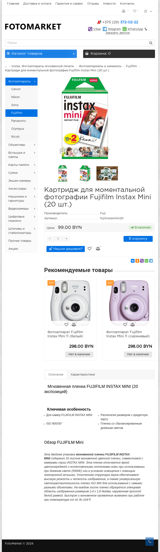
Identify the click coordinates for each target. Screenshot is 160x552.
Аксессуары (17, 189)
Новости (109, 4)
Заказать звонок (117, 33)
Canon (16, 89)
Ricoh (15, 137)
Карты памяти (18, 165)
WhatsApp (135, 29)
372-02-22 (120, 22)
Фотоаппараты (19, 81)
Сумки (13, 173)
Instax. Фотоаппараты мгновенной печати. (42, 66)
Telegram (114, 29)
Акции (13, 249)
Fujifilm (131, 66)
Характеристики (83, 374)
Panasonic (18, 121)
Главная (13, 4)
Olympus (17, 129)
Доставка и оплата (37, 4)
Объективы (16, 145)
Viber (97, 29)
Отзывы (93, 4)
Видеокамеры (18, 209)
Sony (15, 105)
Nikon (15, 97)
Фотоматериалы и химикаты (100, 66)
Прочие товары (19, 241)
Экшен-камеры (19, 181)
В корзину (138, 238)
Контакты (127, 4)
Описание (55, 374)
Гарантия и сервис (69, 4)
